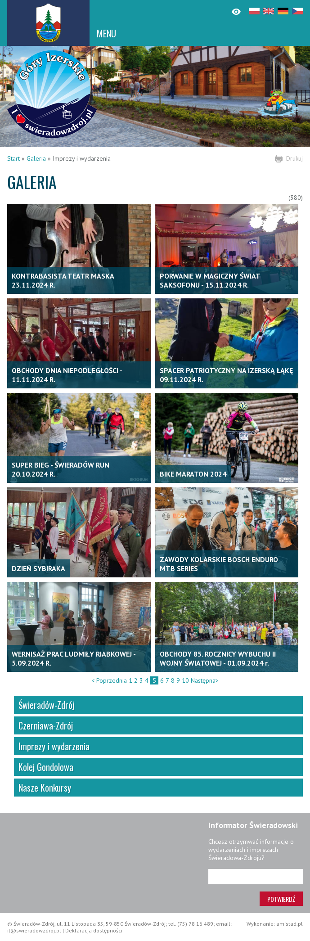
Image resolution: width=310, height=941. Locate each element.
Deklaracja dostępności (93, 930)
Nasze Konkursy (44, 787)
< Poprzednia (109, 680)
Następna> (205, 680)
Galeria (36, 158)
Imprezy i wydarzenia (54, 746)
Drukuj (294, 158)
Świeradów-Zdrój (46, 704)
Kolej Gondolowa (45, 767)
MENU (106, 33)
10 (185, 680)
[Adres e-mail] (255, 877)
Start (13, 158)
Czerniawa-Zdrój (45, 725)
